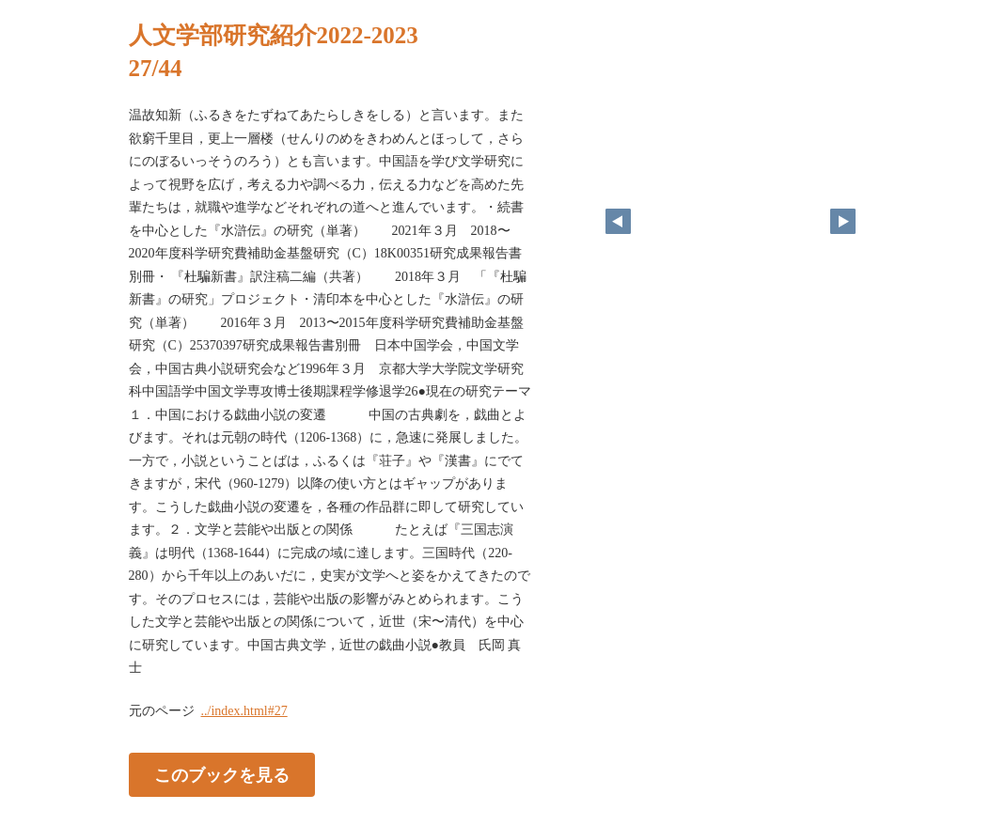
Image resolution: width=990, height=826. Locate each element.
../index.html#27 (244, 711)
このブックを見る (222, 774)
